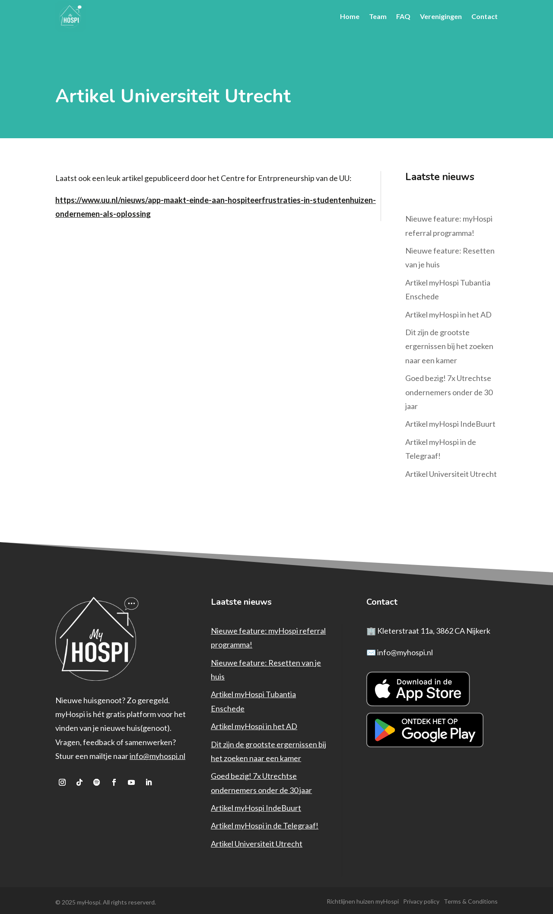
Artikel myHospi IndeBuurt (450, 421)
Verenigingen (441, 16)
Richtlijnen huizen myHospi (363, 899)
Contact (484, 16)
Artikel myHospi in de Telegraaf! (264, 823)
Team (378, 16)
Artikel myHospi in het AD (448, 312)
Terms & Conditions (471, 899)
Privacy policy (421, 899)
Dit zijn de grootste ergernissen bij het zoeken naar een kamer (449, 344)
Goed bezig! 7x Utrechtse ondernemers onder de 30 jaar (449, 390)
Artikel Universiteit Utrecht (451, 471)
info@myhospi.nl (157, 753)
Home (349, 16)
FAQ (403, 16)
